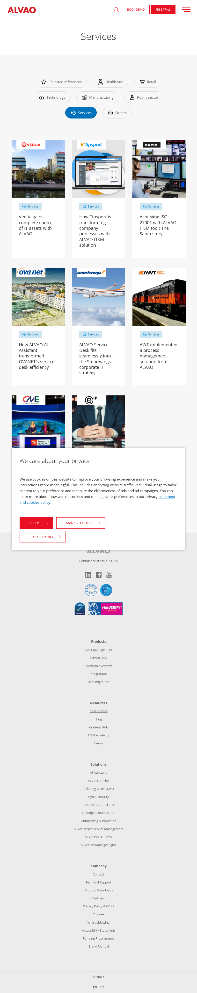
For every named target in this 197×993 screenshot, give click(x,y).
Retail (147, 82)
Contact (98, 874)
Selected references (61, 82)
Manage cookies (79, 523)
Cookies (98, 914)
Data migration (98, 682)
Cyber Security (98, 796)
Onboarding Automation (98, 821)
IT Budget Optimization (98, 812)
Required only (41, 536)
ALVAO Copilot (98, 780)
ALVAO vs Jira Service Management (99, 829)
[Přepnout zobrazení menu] (188, 9)
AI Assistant (98, 772)
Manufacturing (97, 97)
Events (98, 743)
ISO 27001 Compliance (99, 804)
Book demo (136, 9)
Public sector (143, 97)
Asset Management (98, 649)
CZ (102, 987)
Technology (52, 97)
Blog (98, 719)
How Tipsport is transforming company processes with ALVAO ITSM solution (95, 231)
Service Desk (99, 657)
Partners (98, 898)
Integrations (98, 674)
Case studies (99, 711)
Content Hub (98, 727)
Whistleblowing (98, 922)
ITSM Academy (98, 735)
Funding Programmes (98, 938)
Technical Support (98, 882)
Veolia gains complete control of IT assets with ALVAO (36, 225)
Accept (35, 523)
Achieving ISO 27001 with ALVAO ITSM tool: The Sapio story (158, 225)
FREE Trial (163, 9)
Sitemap (98, 977)
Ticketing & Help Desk (98, 788)
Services (81, 113)
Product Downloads (98, 890)
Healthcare (110, 82)
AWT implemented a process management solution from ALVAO (158, 356)
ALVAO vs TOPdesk (98, 837)
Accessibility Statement (98, 930)
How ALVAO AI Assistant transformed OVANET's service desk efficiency (36, 356)
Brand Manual (98, 946)
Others (117, 113)
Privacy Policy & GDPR (98, 906)
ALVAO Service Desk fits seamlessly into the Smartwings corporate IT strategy (95, 359)
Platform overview (98, 666)
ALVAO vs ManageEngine (99, 845)
